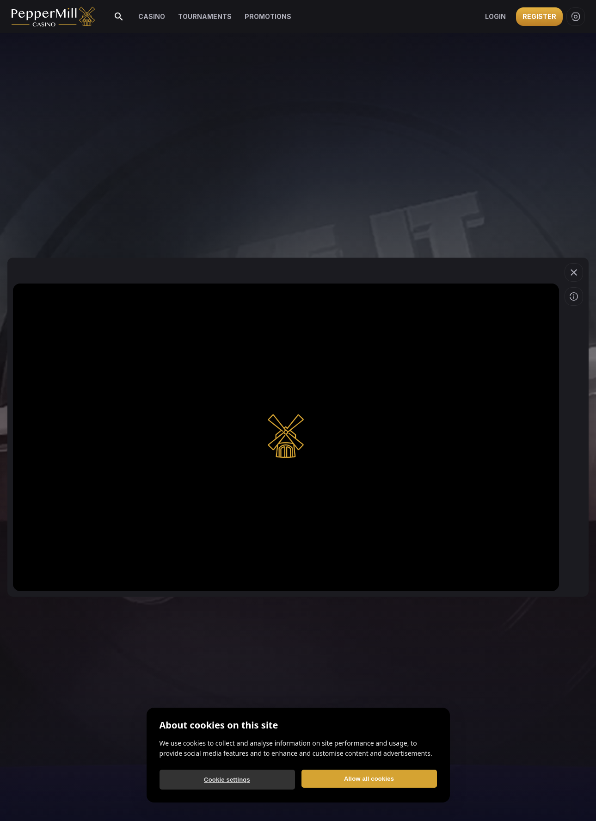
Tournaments (205, 16)
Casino (151, 16)
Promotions (268, 16)
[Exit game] (574, 272)
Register (539, 16)
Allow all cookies (369, 778)
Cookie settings (227, 779)
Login (495, 16)
